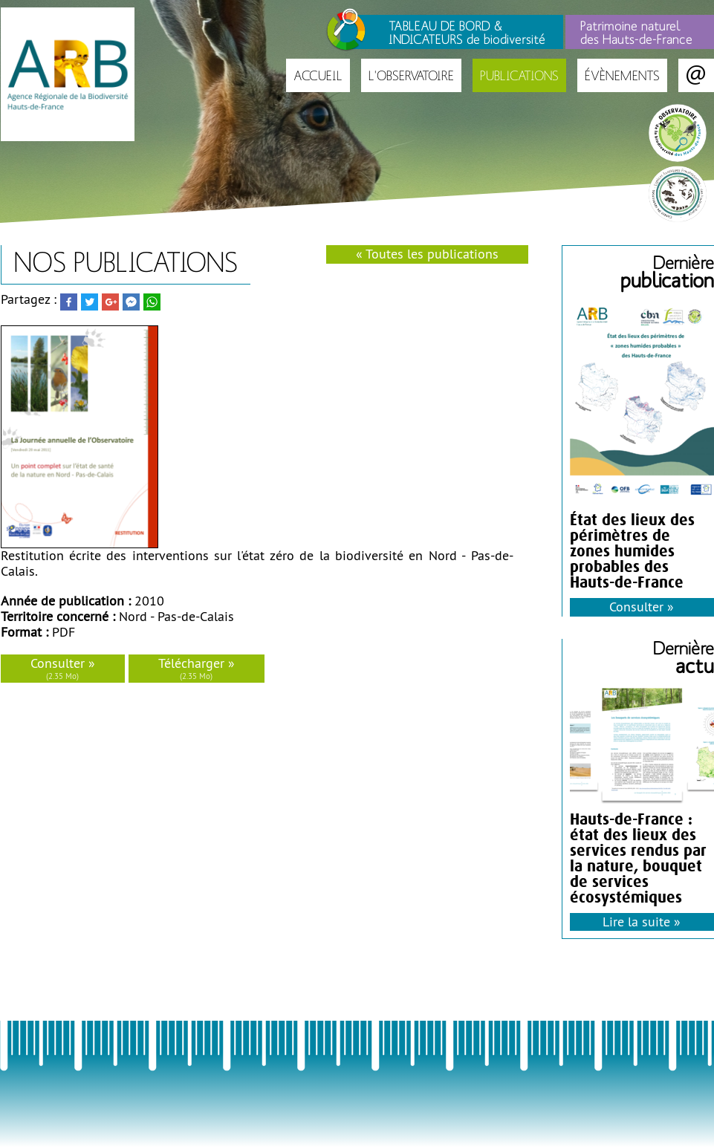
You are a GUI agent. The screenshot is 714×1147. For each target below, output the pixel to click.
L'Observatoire (411, 75)
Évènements (622, 75)
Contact (696, 75)
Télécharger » (196, 667)
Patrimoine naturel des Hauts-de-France (636, 32)
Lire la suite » (642, 921)
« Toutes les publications (427, 253)
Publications (519, 75)
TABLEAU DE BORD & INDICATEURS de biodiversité (467, 32)
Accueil (318, 75)
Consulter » (62, 667)
